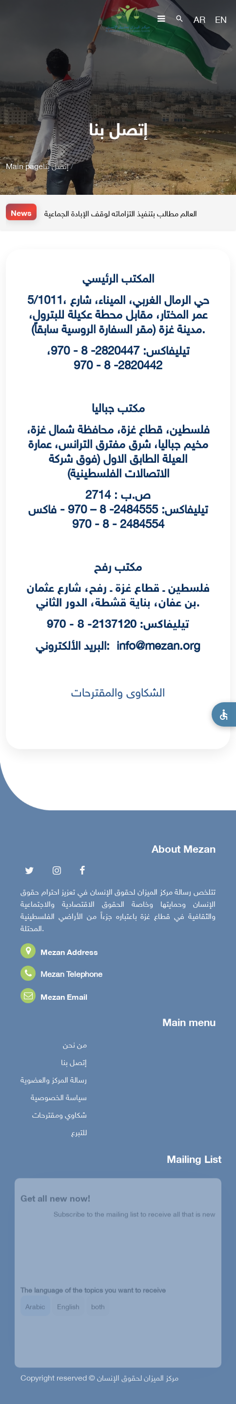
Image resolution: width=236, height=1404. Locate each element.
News (21, 212)
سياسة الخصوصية (59, 1098)
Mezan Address (59, 952)
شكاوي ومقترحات (59, 1116)
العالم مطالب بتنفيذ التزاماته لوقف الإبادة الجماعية (120, 212)
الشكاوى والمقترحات (118, 690)
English (68, 1310)
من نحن (75, 1045)
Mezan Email (53, 997)
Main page (24, 165)
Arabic (35, 1310)
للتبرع (79, 1133)
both (98, 1310)
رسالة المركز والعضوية (53, 1080)
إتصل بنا (74, 1063)
